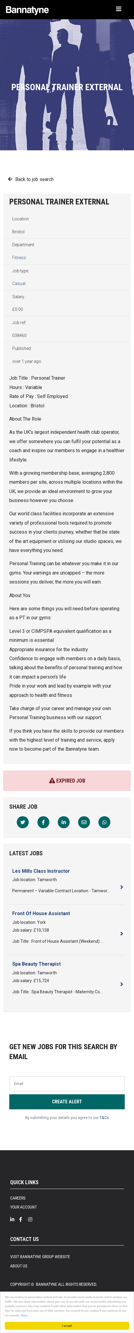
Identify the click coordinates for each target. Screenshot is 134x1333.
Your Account (23, 1207)
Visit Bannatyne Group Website (40, 1256)
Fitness (19, 257)
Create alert (67, 1102)
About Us (18, 1266)
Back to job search (34, 179)
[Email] (84, 822)
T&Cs (104, 1117)
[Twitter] (23, 822)
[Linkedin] (64, 822)
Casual (18, 283)
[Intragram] (32, 1219)
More (24, 1315)
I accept (67, 1326)
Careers (17, 1198)
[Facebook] (43, 822)
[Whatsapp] (104, 822)
